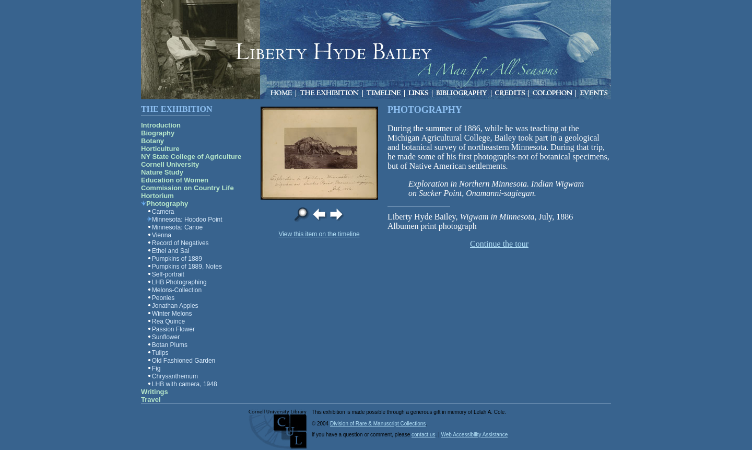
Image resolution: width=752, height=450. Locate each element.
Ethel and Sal (170, 251)
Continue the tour (499, 243)
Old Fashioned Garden (183, 360)
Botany (152, 141)
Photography (167, 203)
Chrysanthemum (175, 376)
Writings (154, 392)
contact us (424, 434)
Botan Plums (169, 345)
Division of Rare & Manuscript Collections (378, 423)
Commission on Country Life (187, 188)
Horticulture (160, 149)
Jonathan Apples (175, 305)
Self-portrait (168, 274)
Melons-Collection (177, 290)
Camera (163, 211)
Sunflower (166, 337)
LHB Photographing (179, 282)
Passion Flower (173, 329)
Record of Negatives (180, 243)
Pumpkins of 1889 (177, 258)
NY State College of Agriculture (191, 156)
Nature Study (162, 172)
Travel (151, 399)
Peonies (163, 298)
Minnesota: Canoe (177, 227)
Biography (157, 133)
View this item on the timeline (318, 234)
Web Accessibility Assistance (474, 434)
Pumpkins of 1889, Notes (187, 266)
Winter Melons (172, 313)
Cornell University (170, 164)
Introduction (161, 125)
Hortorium (157, 196)
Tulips (160, 352)
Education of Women (174, 180)
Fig (156, 368)
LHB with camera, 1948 (184, 384)
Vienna (161, 235)
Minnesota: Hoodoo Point (187, 219)
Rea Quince (168, 321)
